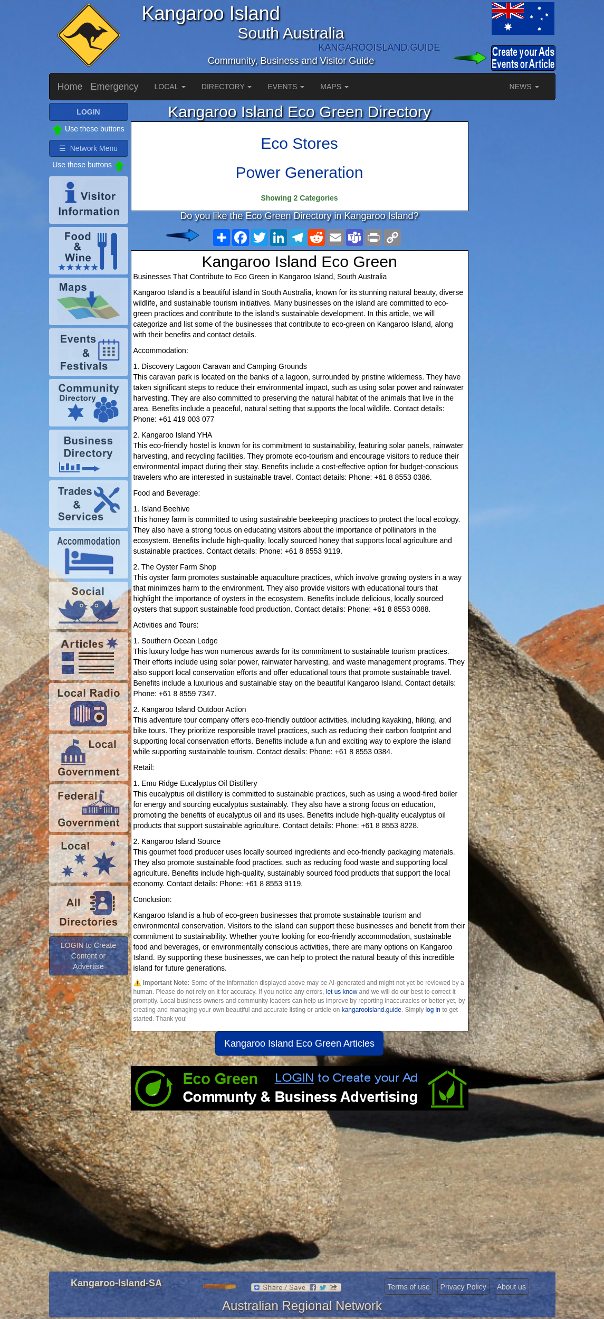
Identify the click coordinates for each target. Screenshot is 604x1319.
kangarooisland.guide (371, 1009)
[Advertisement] (299, 1195)
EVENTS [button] (285, 86)
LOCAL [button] (170, 86)
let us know (341, 991)
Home (70, 86)
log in (432, 1009)
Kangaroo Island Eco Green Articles (299, 1043)
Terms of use (409, 1287)
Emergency (115, 86)
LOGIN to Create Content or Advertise (88, 956)
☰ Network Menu (88, 148)
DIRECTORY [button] (227, 86)
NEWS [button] (524, 86)
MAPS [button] (334, 86)
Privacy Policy (463, 1287)
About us (511, 1287)
